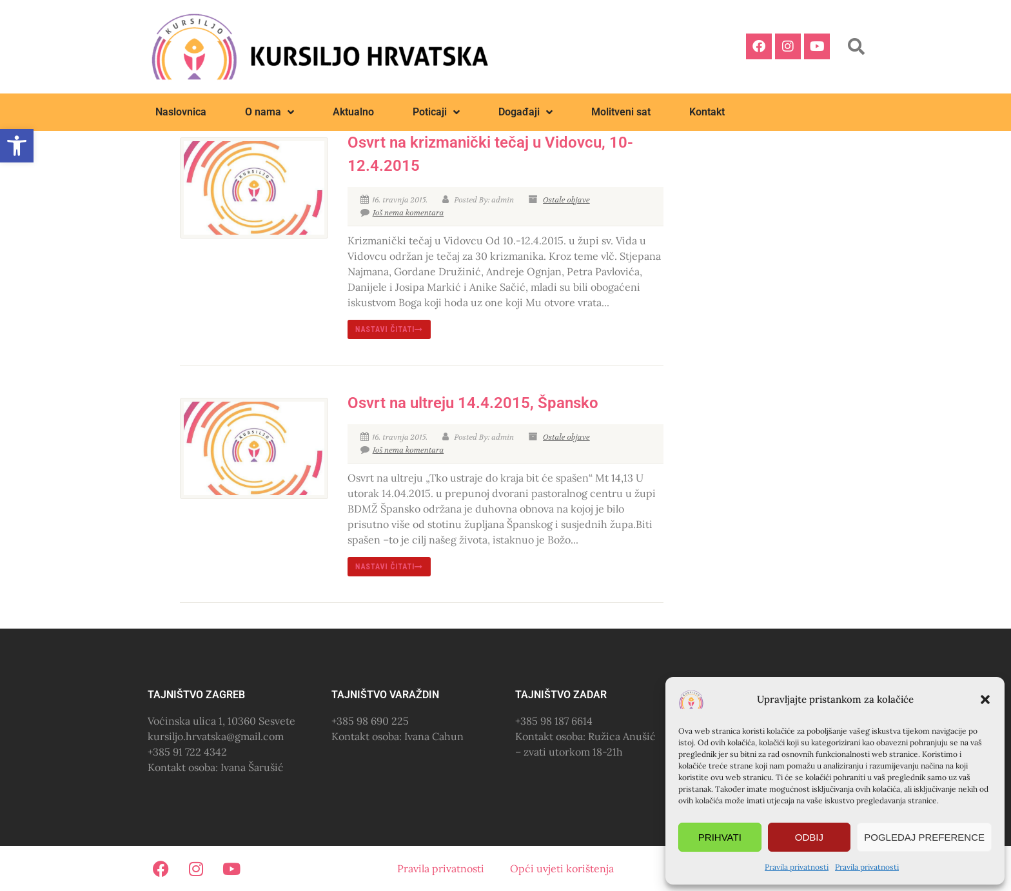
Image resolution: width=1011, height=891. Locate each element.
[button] (985, 699)
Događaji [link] (525, 112)
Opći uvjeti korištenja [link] (562, 868)
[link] (17, 145)
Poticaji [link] (436, 112)
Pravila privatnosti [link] (797, 867)
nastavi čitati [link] (389, 329)
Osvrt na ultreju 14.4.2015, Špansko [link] (473, 403)
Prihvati (719, 837)
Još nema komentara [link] (402, 213)
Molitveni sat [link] (621, 112)
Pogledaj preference (924, 837)
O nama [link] (269, 112)
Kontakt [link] (707, 112)
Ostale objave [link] (566, 200)
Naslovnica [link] (180, 112)
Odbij (809, 837)
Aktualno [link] (353, 112)
